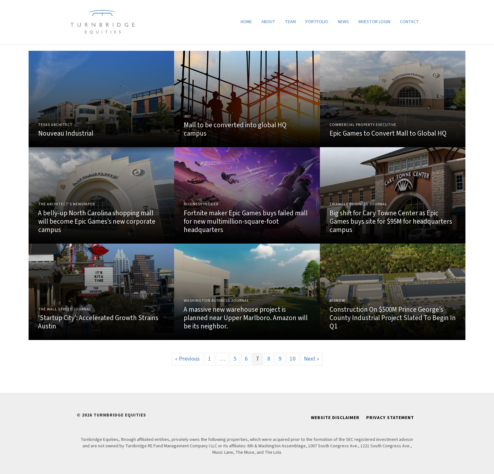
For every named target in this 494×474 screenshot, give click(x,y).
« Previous (187, 359)
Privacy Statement (390, 418)
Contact (409, 22)
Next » (311, 359)
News (343, 22)
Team (290, 22)
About (268, 22)
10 (293, 359)
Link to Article (101, 99)
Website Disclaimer (335, 418)
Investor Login (374, 22)
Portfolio (316, 22)
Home (246, 22)
